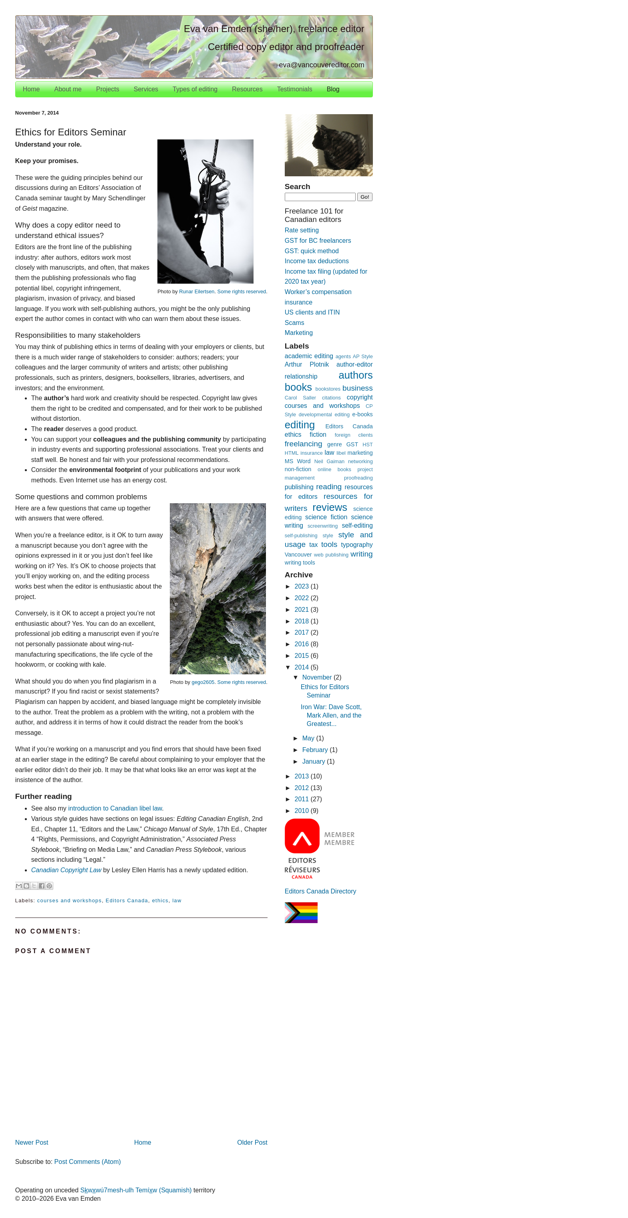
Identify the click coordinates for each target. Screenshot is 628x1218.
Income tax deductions (317, 261)
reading (329, 486)
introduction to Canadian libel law (115, 808)
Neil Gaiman (329, 461)
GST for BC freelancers (318, 240)
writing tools (300, 562)
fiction (318, 434)
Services (146, 89)
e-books (362, 414)
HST (367, 445)
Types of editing (195, 89)
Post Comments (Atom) (87, 1161)
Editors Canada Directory (320, 891)
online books (334, 469)
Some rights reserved (241, 291)
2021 (303, 609)
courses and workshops (69, 900)
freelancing (303, 444)
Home (31, 89)
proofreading (358, 478)
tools (329, 544)
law (176, 900)
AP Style (363, 356)
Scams (294, 322)
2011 (303, 799)
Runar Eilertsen (196, 291)
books (298, 387)
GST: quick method (312, 251)
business (357, 388)
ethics (160, 900)
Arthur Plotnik (307, 364)
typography (357, 544)
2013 (303, 776)
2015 (303, 655)
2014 (303, 667)
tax (313, 544)
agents (343, 356)
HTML (292, 453)
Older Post (252, 1142)
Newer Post (31, 1142)
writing (361, 554)
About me (67, 89)
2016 (303, 644)
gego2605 (203, 682)
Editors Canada (127, 900)
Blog (333, 89)
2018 (303, 621)
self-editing (357, 525)
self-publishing (301, 535)
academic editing (309, 356)
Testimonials (294, 89)
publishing (299, 487)
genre (334, 444)
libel (341, 453)
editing (300, 424)
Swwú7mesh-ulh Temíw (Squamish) (136, 1190)
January (314, 761)
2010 (303, 810)
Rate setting (302, 230)
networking (360, 461)
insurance (311, 453)
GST (352, 444)
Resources (247, 89)
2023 (303, 586)
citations (331, 398)
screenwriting (323, 526)
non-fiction (298, 469)
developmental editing (324, 414)
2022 (303, 598)
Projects (107, 89)
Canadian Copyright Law (66, 870)
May (309, 738)
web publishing (331, 555)
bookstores (328, 389)
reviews (329, 507)
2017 (303, 632)
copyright (360, 397)
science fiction (326, 517)
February (316, 749)
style (327, 535)
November (318, 677)
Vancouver (298, 554)
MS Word (298, 461)
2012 (303, 787)
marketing (360, 453)
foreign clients (354, 435)
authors (355, 375)
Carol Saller (300, 398)
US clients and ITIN (312, 312)
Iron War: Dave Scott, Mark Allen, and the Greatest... (331, 715)
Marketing (299, 332)
